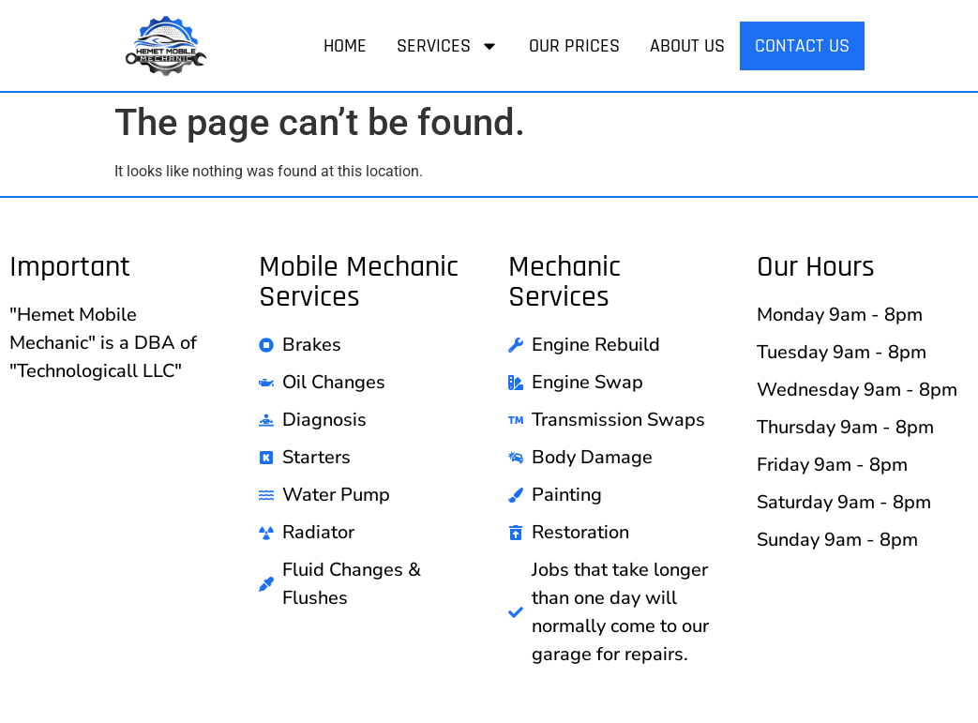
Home (345, 46)
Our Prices (574, 46)
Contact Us (802, 46)
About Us (687, 46)
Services (448, 46)
